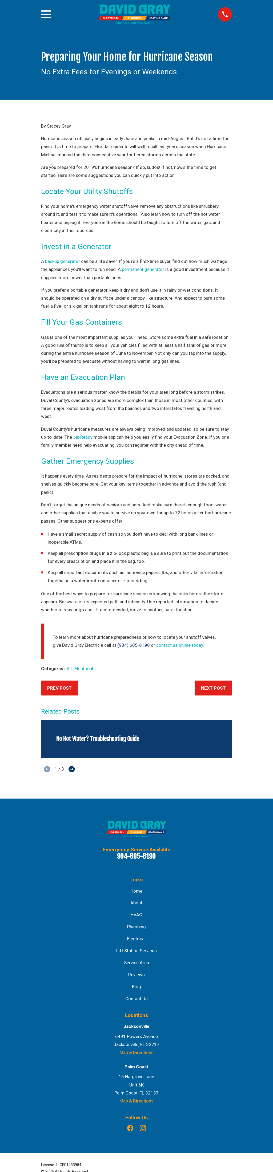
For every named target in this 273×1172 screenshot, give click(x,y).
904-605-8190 (136, 856)
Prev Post (59, 688)
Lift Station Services (136, 950)
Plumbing (136, 926)
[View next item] (72, 769)
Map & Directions (136, 1052)
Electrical (84, 668)
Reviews (136, 974)
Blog (136, 986)
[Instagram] (143, 1128)
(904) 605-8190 (133, 645)
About (136, 902)
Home (136, 891)
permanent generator (143, 269)
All (69, 668)
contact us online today (179, 645)
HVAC (136, 914)
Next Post (213, 688)
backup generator (62, 261)
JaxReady (83, 437)
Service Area (136, 962)
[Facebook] (130, 1128)
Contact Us (136, 998)
